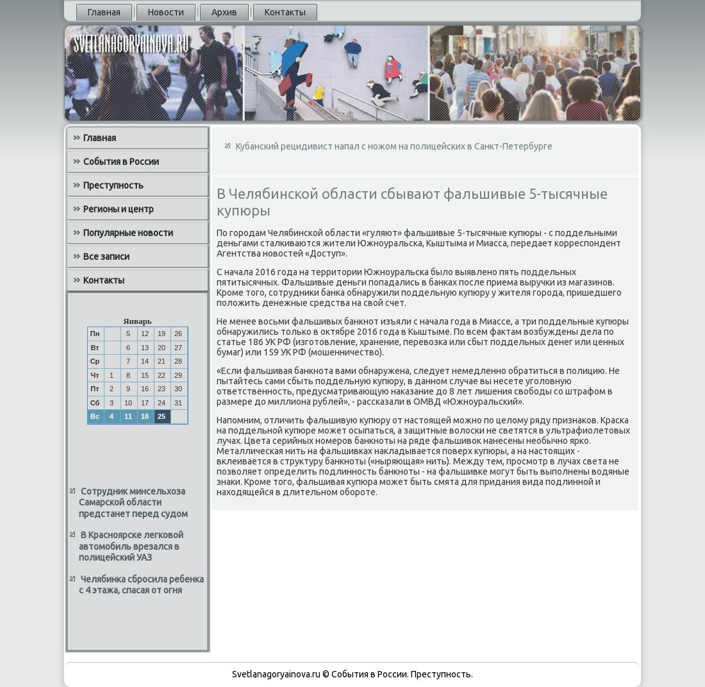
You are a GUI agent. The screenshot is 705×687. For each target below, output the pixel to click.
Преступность (113, 185)
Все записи (106, 256)
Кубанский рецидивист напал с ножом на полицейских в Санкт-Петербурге (394, 146)
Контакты (285, 12)
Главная (104, 12)
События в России (121, 162)
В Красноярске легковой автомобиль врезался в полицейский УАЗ (131, 546)
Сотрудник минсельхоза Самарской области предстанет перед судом (133, 502)
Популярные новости (128, 233)
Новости (166, 12)
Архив (224, 12)
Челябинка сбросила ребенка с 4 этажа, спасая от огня (141, 585)
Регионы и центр (118, 209)
